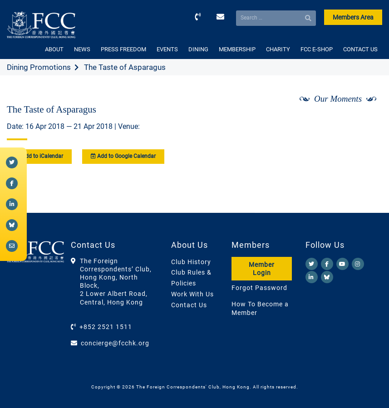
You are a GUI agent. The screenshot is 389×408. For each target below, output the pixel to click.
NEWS (82, 49)
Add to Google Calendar (123, 156)
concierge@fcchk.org (115, 343)
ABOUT (54, 49)
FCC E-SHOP (316, 49)
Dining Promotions (39, 67)
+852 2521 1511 (105, 326)
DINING (198, 49)
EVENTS (167, 49)
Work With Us (192, 294)
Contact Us (189, 305)
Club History (191, 261)
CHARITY (278, 49)
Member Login (262, 268)
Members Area (353, 17)
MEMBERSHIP (237, 49)
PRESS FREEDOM (123, 49)
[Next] (365, 123)
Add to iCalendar (39, 156)
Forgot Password (259, 287)
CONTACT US (360, 49)
